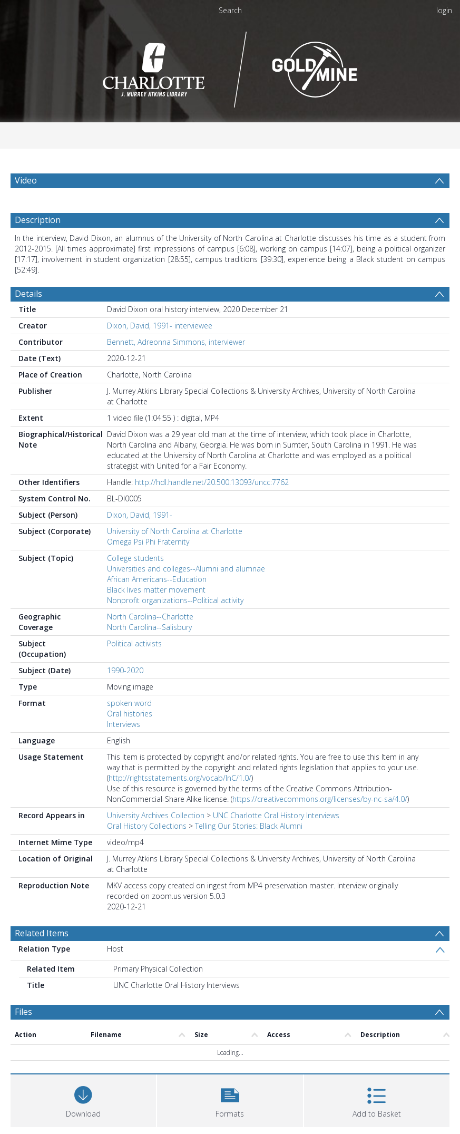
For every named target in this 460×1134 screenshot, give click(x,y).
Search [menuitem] (230, 10)
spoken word (129, 703)
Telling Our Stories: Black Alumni (248, 826)
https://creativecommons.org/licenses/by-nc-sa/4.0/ (319, 799)
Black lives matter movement (156, 590)
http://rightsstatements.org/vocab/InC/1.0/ (180, 778)
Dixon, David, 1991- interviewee (159, 326)
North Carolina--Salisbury (149, 627)
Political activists (134, 643)
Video (26, 180)
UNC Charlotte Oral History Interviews (276, 815)
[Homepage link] (230, 66)
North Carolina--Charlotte (150, 617)
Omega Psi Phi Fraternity (148, 542)
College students (135, 558)
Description (38, 220)
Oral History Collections (147, 826)
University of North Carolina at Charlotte (174, 531)
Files (23, 1011)
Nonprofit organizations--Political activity (175, 600)
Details (28, 293)
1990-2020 (125, 670)
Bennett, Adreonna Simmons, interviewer (176, 342)
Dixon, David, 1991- (139, 515)
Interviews (123, 724)
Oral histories (129, 714)
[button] (229, 1099)
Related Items (41, 933)
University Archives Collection (155, 815)
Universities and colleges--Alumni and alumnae (186, 569)
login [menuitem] (444, 10)
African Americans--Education (157, 579)
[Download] (83, 1099)
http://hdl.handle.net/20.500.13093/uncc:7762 (212, 482)
